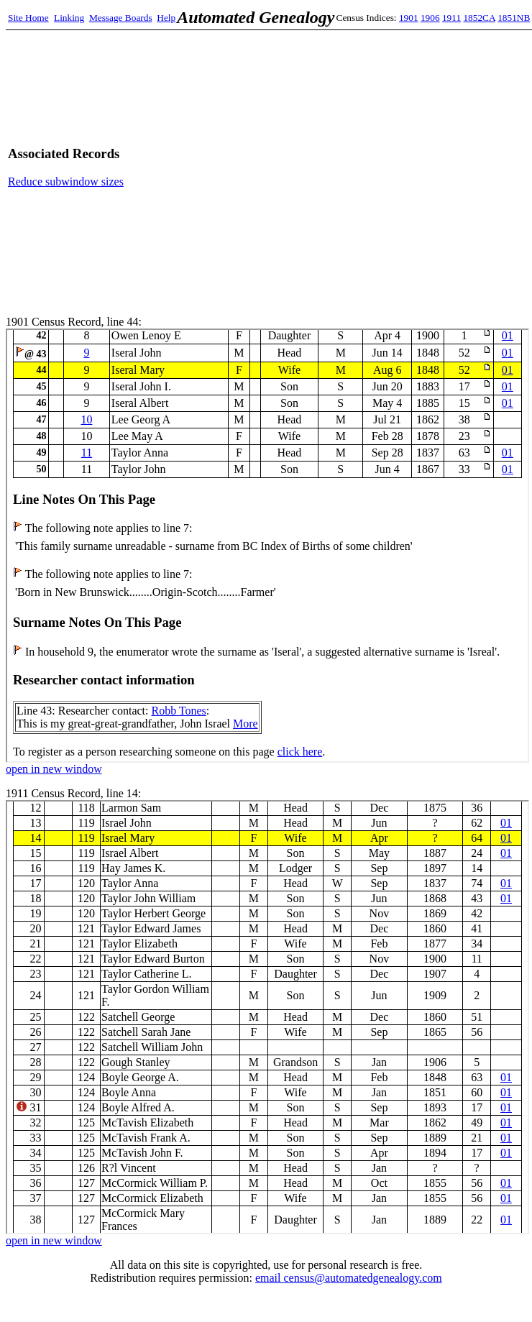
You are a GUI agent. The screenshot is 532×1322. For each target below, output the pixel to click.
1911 (451, 17)
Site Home (28, 17)
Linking (69, 17)
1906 (430, 17)
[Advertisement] (389, 167)
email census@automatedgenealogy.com (348, 1278)
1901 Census (267, 546)
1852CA (479, 17)
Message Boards (120, 17)
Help (166, 17)
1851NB (513, 17)
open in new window (54, 769)
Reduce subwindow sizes (66, 181)
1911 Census (267, 1017)
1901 (408, 17)
